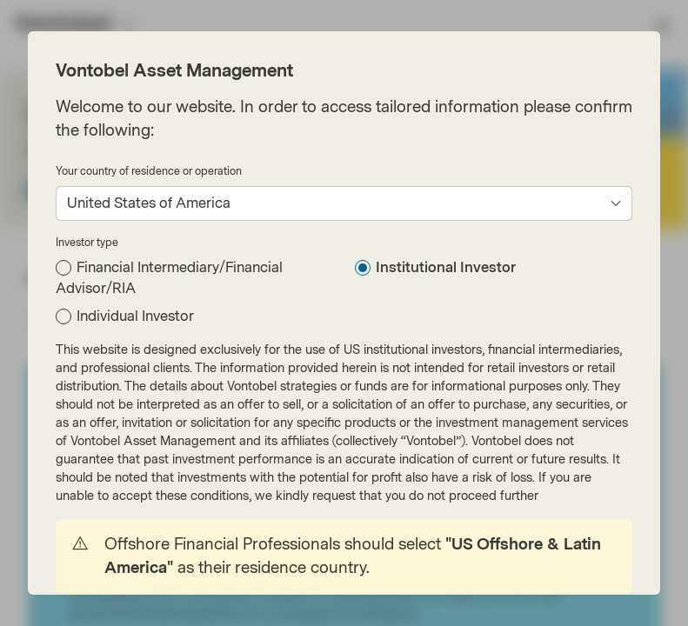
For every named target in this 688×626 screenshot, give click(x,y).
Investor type (87, 242)
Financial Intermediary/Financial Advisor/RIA (169, 277)
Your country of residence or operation (149, 171)
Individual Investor (135, 316)
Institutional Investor (446, 267)
